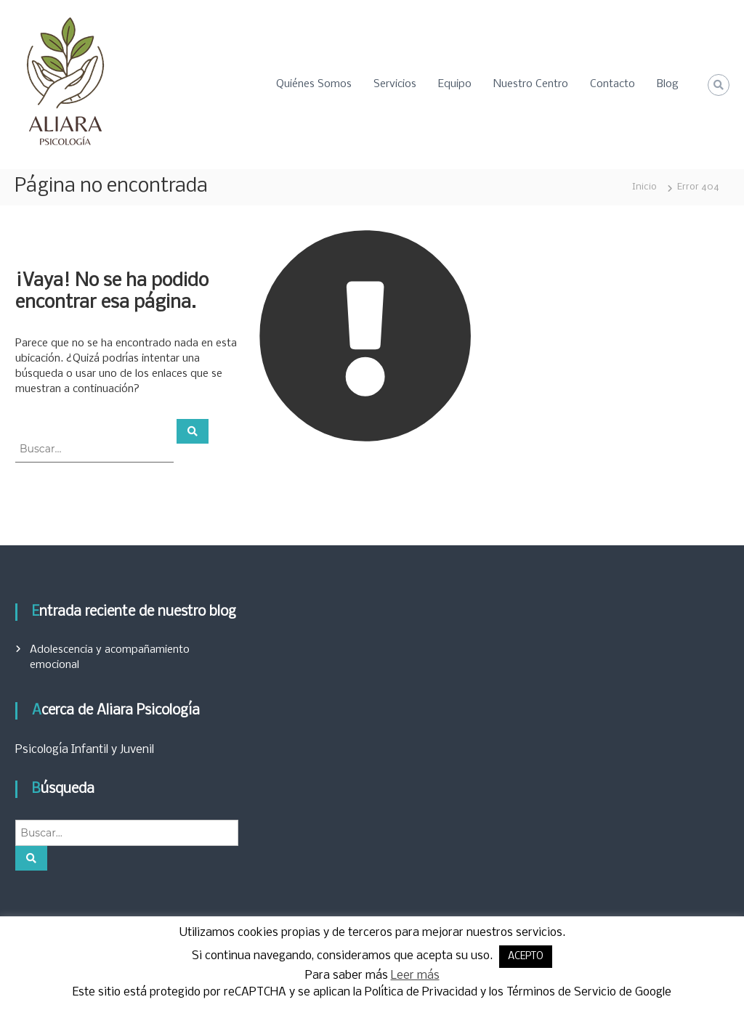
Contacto (612, 84)
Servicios (394, 84)
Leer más (415, 975)
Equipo (455, 84)
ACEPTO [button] (525, 956)
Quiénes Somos (314, 84)
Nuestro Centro (530, 84)
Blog (668, 84)
